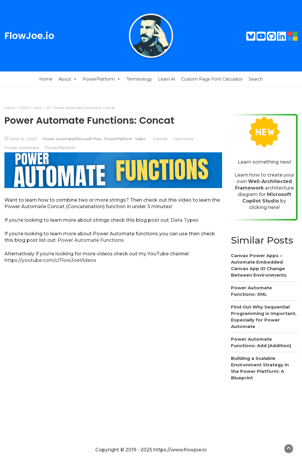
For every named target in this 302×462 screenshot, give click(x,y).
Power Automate (21, 147)
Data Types (184, 220)
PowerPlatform (102, 79)
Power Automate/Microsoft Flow (72, 139)
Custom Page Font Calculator (212, 79)
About (67, 79)
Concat (160, 138)
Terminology (139, 79)
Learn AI (166, 79)
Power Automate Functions (91, 240)
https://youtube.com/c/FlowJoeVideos (50, 260)
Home (45, 79)
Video (140, 139)
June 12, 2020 (23, 138)
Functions (183, 138)
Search (256, 79)
